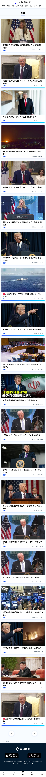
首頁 (3, 741)
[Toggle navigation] (41, 773)
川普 (7, 741)
